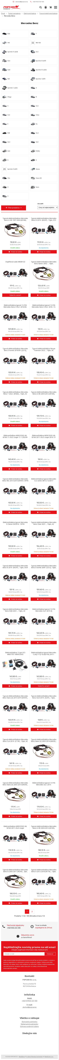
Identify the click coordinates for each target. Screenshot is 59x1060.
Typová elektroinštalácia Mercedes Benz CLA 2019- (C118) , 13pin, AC (15, 740)
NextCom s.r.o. (49, 1056)
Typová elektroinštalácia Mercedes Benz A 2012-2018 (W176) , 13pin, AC (43, 871)
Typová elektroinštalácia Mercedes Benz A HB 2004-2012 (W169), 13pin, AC (43, 394)
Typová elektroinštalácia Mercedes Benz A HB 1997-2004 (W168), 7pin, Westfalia (15, 220)
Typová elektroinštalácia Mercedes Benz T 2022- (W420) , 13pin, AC (15, 393)
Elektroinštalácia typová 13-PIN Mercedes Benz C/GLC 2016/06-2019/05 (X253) (15, 307)
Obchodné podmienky (29, 1022)
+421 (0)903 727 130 (29, 1001)
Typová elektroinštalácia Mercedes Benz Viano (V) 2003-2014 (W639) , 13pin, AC (15, 784)
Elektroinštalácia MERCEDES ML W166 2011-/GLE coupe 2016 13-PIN (44, 437)
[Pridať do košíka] (15, 251)
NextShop (22, 1056)
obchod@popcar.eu (21, 1)
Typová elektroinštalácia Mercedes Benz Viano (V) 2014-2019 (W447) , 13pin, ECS (15, 698)
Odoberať (50, 954)
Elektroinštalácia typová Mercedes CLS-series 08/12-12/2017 (43, 480)
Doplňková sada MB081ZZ (15, 262)
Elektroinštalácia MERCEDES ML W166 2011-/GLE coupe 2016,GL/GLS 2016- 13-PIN (15, 828)
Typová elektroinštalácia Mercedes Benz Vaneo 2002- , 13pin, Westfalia (43, 263)
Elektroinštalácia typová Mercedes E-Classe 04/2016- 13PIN (15, 523)
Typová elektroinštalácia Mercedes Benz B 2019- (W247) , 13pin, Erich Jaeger (15, 567)
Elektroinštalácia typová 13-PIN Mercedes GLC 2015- (43, 784)
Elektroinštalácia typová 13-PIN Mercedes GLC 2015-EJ (43, 610)
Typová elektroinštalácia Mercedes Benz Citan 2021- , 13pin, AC (43, 523)
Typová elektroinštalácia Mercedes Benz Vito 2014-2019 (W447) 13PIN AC (15, 480)
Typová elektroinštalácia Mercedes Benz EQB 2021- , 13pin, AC (15, 610)
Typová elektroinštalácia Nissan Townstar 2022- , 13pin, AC (43, 349)
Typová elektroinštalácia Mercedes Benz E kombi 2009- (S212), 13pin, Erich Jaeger (43, 567)
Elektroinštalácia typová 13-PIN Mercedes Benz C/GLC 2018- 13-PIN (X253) (44, 307)
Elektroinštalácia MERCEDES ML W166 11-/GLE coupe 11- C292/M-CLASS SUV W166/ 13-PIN (15, 437)
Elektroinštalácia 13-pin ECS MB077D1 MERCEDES (15, 653)
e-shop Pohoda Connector (34, 1056)
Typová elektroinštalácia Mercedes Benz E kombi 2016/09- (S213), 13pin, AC (15, 350)
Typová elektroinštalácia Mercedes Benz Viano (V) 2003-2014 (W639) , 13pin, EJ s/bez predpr (43, 741)
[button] (41, 7)
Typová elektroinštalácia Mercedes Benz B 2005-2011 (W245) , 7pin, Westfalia (15, 871)
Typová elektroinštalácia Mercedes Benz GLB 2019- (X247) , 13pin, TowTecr (43, 698)
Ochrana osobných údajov (29, 1027)
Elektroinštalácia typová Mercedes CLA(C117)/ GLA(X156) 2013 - (43, 653)
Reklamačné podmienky (29, 1024)
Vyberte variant (15, 295)
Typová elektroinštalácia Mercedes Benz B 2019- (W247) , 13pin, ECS (43, 219)
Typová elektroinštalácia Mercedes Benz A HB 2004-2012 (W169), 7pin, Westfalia (43, 828)
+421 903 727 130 (38, 1)
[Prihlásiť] (45, 7)
